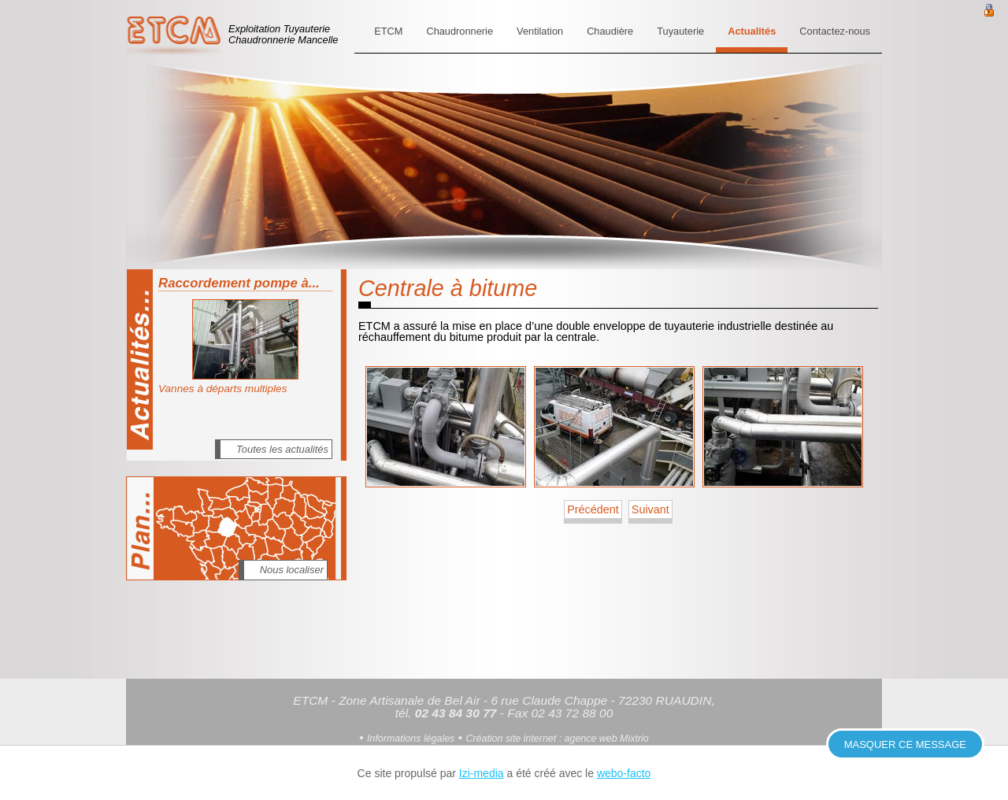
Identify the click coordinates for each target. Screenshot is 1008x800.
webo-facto (623, 773)
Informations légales (410, 738)
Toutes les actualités (282, 449)
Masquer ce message (905, 744)
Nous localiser (292, 570)
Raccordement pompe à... (239, 283)
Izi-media (481, 773)
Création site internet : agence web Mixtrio (556, 738)
